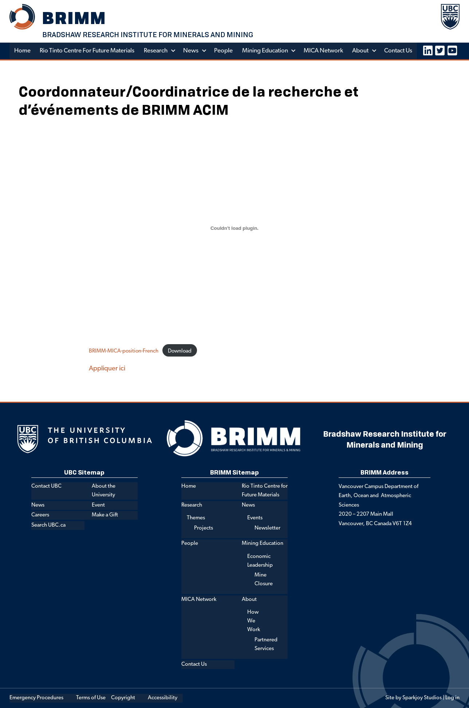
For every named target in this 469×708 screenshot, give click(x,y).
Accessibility (162, 698)
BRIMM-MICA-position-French (124, 351)
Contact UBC (46, 486)
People (224, 51)
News (192, 51)
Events (255, 518)
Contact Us (400, 51)
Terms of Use (91, 698)
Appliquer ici (107, 368)
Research (156, 51)
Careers (40, 515)
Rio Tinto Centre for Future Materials (87, 51)
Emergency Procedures (36, 698)
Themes (196, 518)
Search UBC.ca (48, 525)
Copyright (123, 698)
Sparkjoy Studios (422, 698)
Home (22, 51)
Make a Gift (105, 515)
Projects (203, 528)
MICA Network (324, 51)
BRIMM (74, 18)
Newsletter (267, 528)
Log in (452, 698)
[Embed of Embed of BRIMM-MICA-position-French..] (234, 228)
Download (181, 351)
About (362, 51)
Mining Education (266, 51)
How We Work (253, 621)
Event (98, 505)
